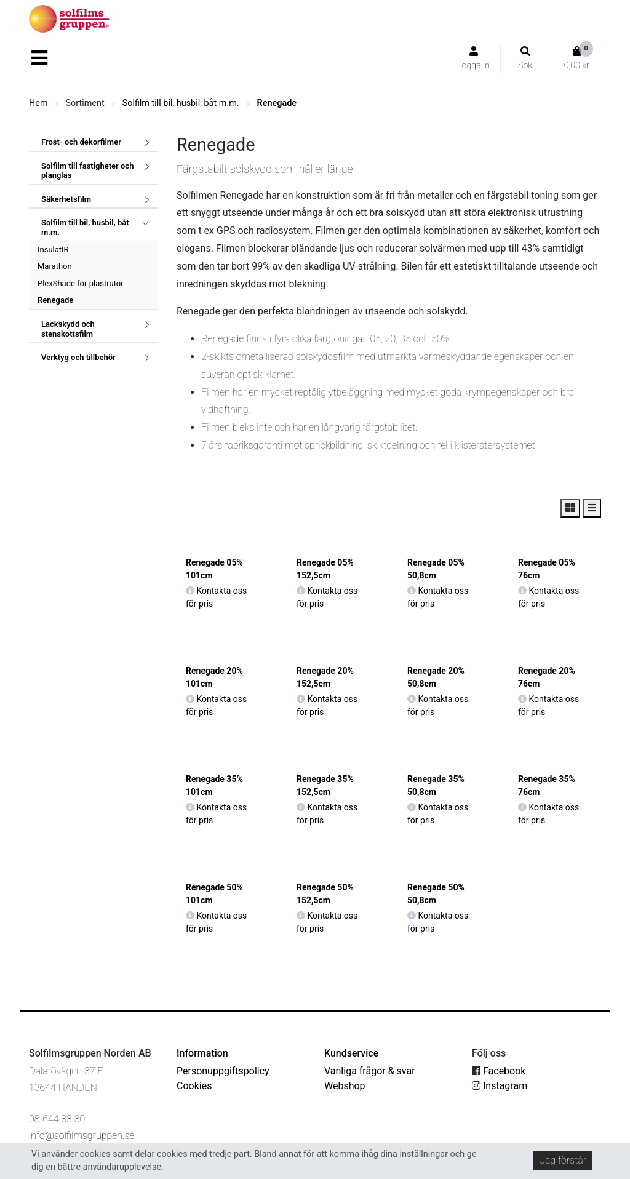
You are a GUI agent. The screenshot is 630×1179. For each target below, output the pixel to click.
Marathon (55, 266)
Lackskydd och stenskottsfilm (68, 328)
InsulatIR (53, 249)
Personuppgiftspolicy (223, 1071)
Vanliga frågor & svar (369, 1071)
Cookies (194, 1086)
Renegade (277, 103)
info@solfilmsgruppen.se (81, 1135)
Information (202, 1053)
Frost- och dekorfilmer (81, 141)
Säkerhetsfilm (66, 199)
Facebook (498, 1071)
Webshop (344, 1086)
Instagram (499, 1086)
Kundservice (351, 1053)
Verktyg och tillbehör (78, 357)
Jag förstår (563, 1160)
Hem (38, 103)
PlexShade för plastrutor (81, 283)
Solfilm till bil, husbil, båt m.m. (180, 103)
